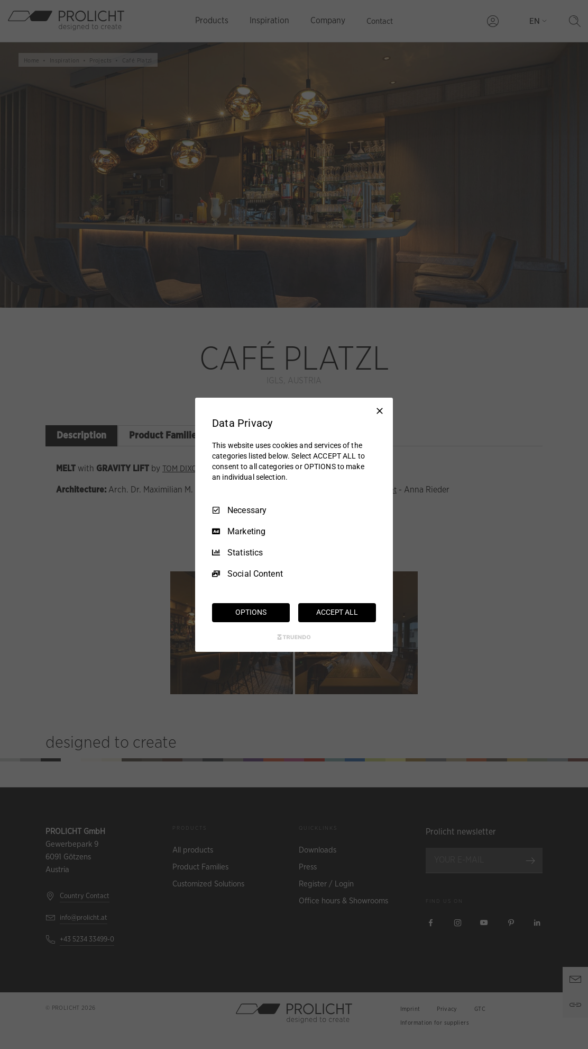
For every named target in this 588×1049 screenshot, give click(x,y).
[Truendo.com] (294, 637)
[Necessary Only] (379, 410)
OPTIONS (250, 612)
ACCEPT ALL (337, 612)
